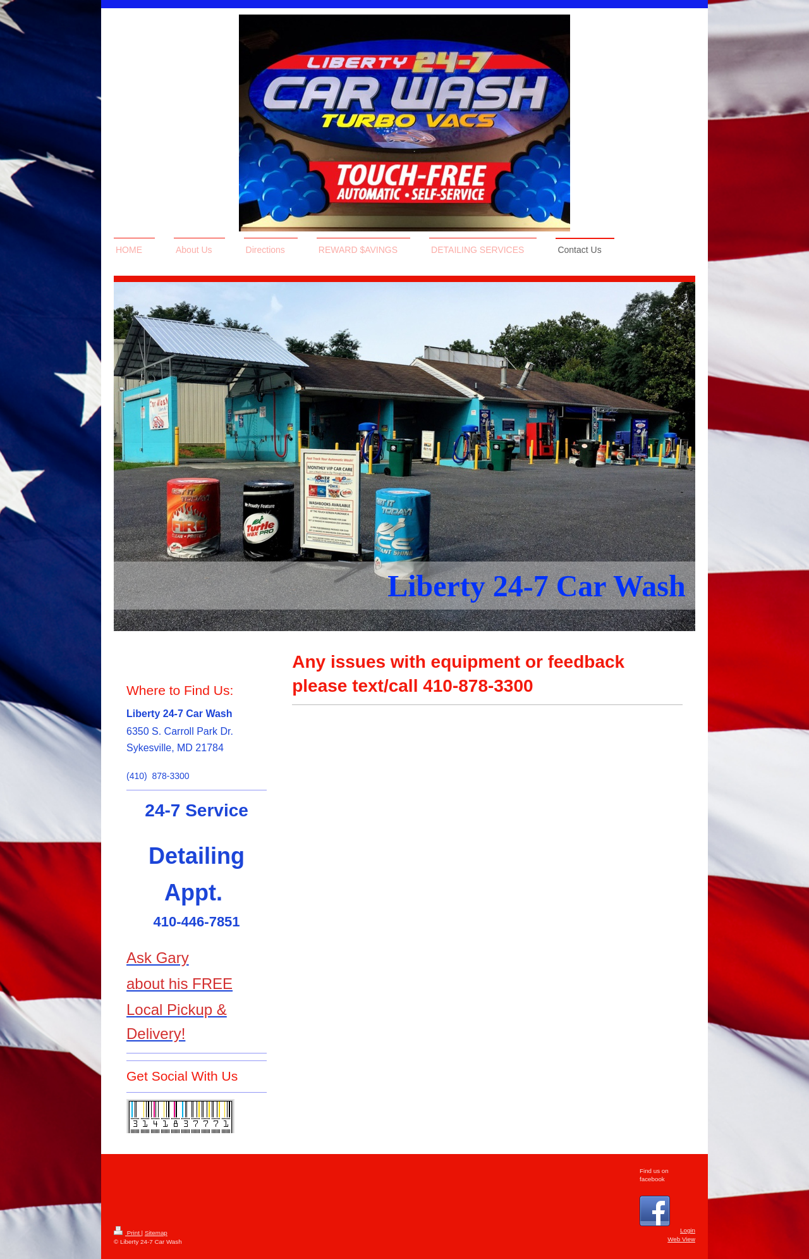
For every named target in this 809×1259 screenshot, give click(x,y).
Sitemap (156, 1232)
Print (128, 1232)
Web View (681, 1239)
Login (687, 1230)
